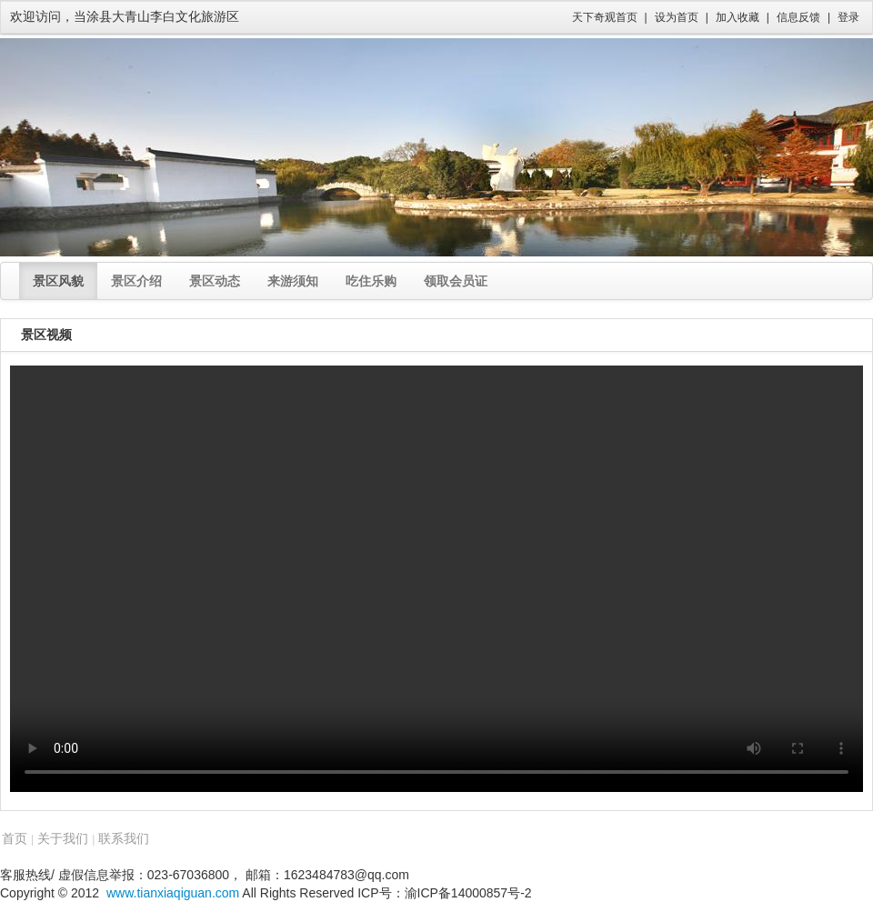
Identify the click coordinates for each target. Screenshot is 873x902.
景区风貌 (58, 281)
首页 (14, 838)
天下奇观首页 (604, 17)
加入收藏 (737, 17)
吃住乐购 (371, 281)
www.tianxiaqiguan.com (172, 893)
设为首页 (676, 17)
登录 (848, 17)
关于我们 (62, 838)
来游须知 (292, 281)
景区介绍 (136, 281)
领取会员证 (455, 281)
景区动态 (214, 281)
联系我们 (123, 838)
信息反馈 (798, 17)
